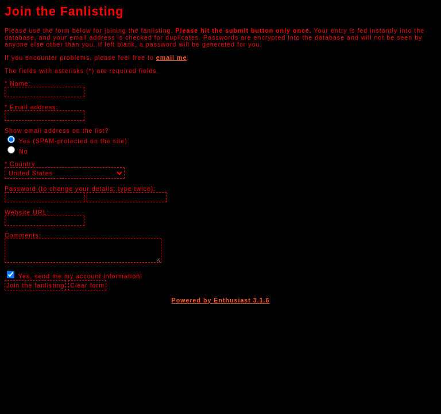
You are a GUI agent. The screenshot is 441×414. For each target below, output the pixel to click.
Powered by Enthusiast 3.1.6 (221, 300)
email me (171, 57)
